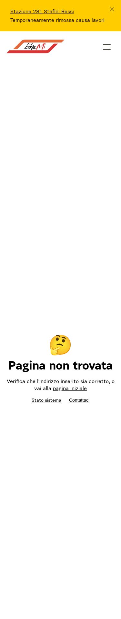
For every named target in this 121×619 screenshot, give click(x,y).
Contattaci (79, 400)
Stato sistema (46, 400)
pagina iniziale (70, 388)
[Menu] (106, 47)
